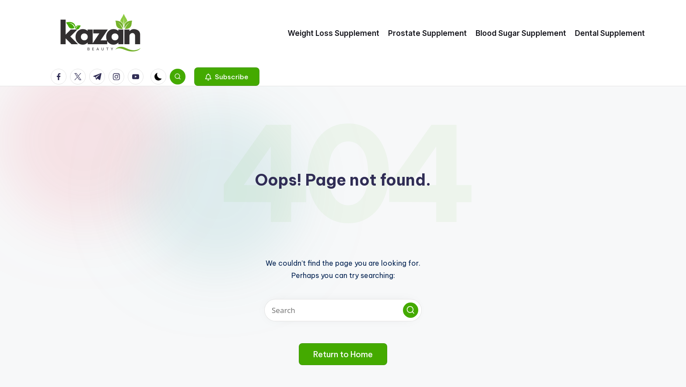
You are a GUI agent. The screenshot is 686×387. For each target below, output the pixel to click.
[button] (226, 76)
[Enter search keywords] (343, 310)
